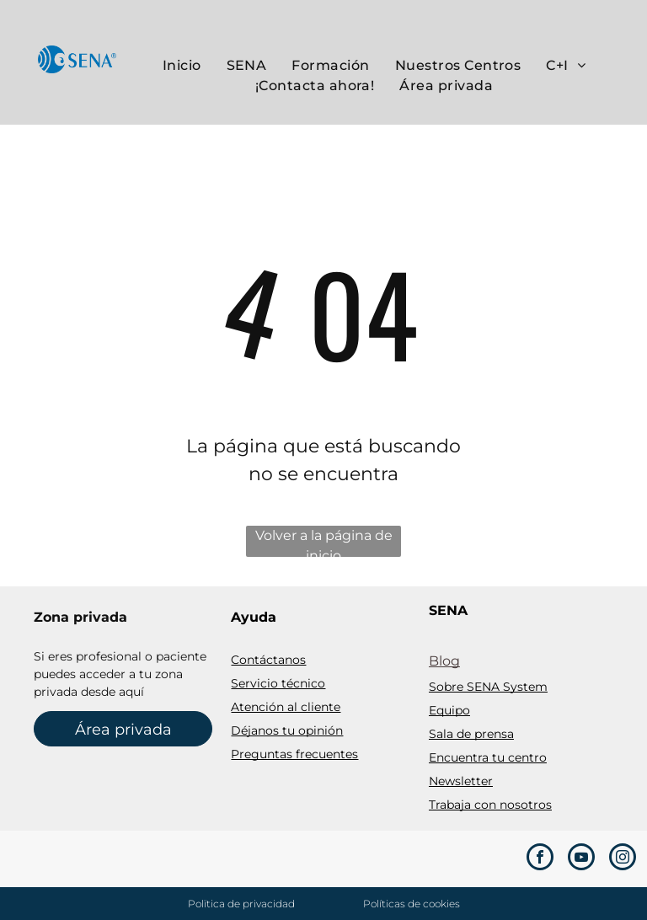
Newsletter (461, 781)
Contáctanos (268, 659)
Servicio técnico (278, 683)
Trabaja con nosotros (490, 804)
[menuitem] (182, 66)
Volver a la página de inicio (324, 542)
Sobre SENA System (488, 686)
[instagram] (622, 859)
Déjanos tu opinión (287, 730)
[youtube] (581, 859)
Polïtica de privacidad (241, 903)
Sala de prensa (471, 733)
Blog (444, 661)
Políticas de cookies (411, 903)
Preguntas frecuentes (294, 754)
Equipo (449, 710)
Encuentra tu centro (488, 757)
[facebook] (540, 859)
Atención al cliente (285, 706)
